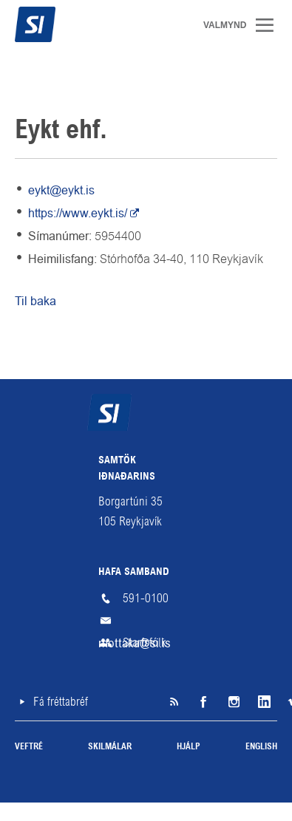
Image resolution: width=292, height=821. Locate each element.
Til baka (35, 301)
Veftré (29, 747)
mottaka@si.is (146, 621)
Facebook (203, 702)
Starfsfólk (144, 643)
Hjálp (188, 747)
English (261, 747)
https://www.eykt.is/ (77, 213)
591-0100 (146, 598)
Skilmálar (110, 747)
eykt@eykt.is (61, 190)
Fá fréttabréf (60, 702)
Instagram (233, 702)
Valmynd (270, 25)
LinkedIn (262, 702)
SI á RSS (174, 702)
